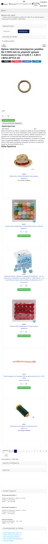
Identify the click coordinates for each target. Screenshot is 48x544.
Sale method (5, 129)
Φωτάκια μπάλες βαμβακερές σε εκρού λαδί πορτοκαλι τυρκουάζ (24, 226)
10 (40, 451)
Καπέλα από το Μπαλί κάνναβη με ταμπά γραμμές (24, 176)
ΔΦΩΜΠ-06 (24, 328)
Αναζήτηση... (23, 31)
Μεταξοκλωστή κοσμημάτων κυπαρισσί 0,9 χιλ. (24, 426)
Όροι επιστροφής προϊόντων (11, 537)
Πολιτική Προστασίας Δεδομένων (13, 539)
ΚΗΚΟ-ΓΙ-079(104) (24, 380)
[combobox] (10, 31)
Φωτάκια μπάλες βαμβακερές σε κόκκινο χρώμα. (24, 326)
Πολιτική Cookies (8, 541)
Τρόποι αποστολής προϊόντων (12, 535)
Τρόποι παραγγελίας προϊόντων (12, 533)
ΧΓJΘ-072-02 (24, 282)
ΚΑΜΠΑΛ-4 (24, 178)
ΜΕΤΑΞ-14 (24, 428)
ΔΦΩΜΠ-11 (24, 228)
